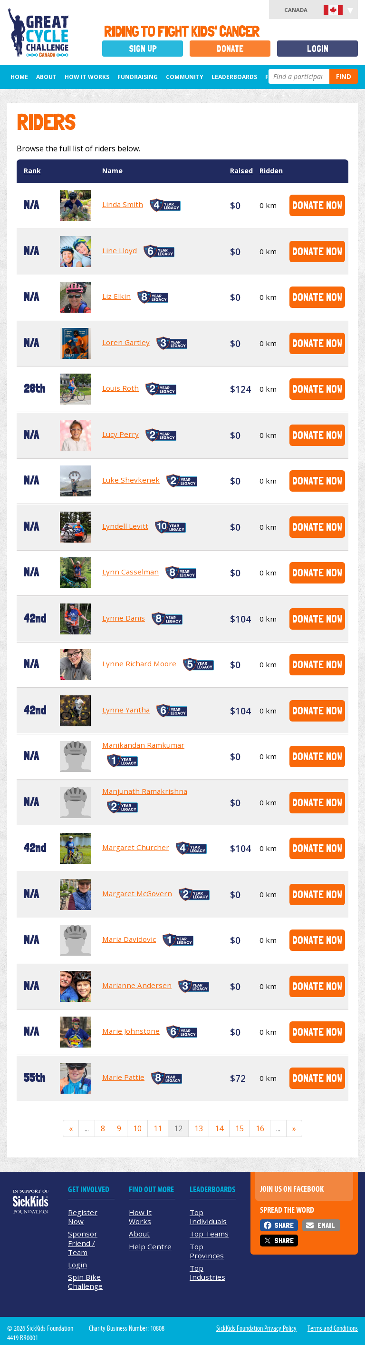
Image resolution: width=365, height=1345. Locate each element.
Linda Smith (122, 204)
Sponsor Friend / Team (82, 1242)
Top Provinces (207, 1251)
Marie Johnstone (131, 1031)
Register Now (82, 1216)
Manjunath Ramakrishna (144, 791)
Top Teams (209, 1233)
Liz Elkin (116, 296)
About (46, 77)
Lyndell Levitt (125, 526)
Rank (32, 170)
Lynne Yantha (126, 709)
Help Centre (150, 1246)
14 (219, 1128)
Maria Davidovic (129, 939)
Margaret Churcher (135, 847)
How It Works (87, 77)
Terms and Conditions (332, 1328)
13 (198, 1128)
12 (178, 1128)
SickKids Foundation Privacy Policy (256, 1328)
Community (184, 77)
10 (137, 1128)
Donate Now (317, 204)
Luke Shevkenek (131, 480)
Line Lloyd (119, 250)
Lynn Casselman (130, 571)
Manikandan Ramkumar (143, 745)
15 (239, 1128)
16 (260, 1128)
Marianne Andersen (137, 985)
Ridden (271, 170)
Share (284, 1225)
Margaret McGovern (137, 893)
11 (158, 1128)
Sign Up (143, 48)
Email (326, 1225)
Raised (241, 170)
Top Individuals (208, 1216)
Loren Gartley (126, 342)
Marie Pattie (123, 1077)
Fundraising (137, 77)
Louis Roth (120, 388)
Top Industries (207, 1272)
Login (317, 48)
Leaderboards (234, 77)
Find (343, 76)
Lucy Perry (120, 434)
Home (19, 77)
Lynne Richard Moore (139, 663)
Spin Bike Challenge (85, 1281)
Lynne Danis (123, 618)
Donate (230, 48)
